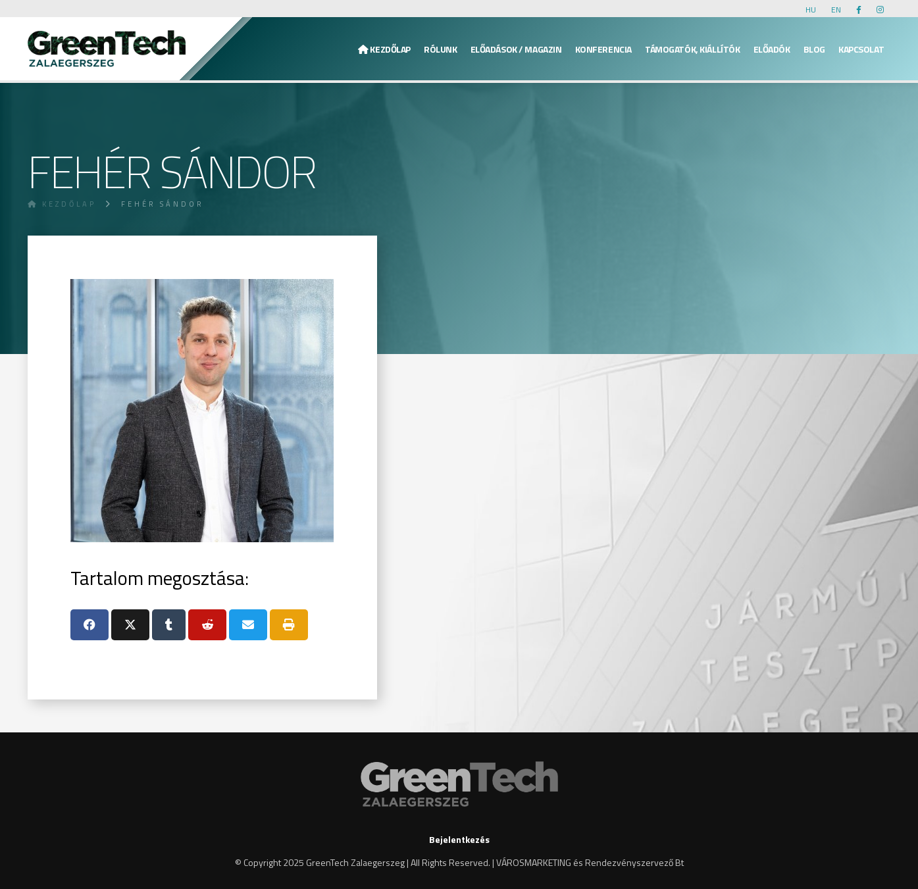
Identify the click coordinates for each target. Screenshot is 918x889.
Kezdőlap (384, 49)
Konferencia (603, 49)
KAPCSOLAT (861, 49)
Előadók (771, 49)
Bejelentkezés (459, 839)
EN (836, 9)
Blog (814, 49)
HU (810, 9)
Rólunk (440, 49)
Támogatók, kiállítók (692, 49)
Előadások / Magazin (516, 49)
